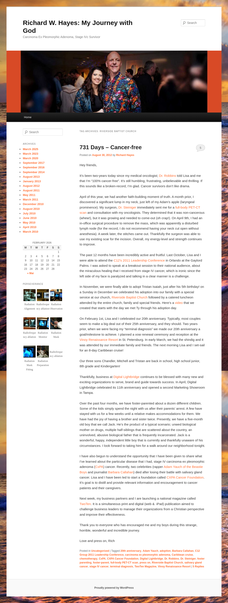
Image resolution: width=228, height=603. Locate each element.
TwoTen (85, 504)
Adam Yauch (150, 550)
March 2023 (30, 153)
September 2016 (34, 167)
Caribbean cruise (182, 554)
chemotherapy (88, 558)
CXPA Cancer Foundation (185, 477)
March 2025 (30, 149)
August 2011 (31, 190)
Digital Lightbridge (126, 377)
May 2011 (29, 195)
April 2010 (29, 227)
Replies (198, 566)
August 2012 (31, 185)
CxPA (99, 467)
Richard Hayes (125, 155)
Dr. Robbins (167, 175)
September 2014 (34, 172)
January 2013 (32, 181)
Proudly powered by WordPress (114, 587)
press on (145, 562)
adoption (165, 550)
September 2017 (34, 162)
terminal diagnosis (121, 566)
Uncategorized (100, 550)
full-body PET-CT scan (124, 562)
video (179, 303)
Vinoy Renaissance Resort (99, 339)
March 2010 (30, 231)
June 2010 (29, 218)
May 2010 (29, 222)
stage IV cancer (99, 566)
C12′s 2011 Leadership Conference (139, 260)
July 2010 (29, 213)
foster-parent (101, 562)
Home (27, 117)
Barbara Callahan (121, 472)
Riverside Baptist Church (129, 297)
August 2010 (31, 208)
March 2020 (30, 158)
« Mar (30, 273)
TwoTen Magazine (145, 566)
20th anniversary (131, 550)
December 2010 (33, 204)
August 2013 (31, 176)
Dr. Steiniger (127, 207)
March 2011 (30, 199)
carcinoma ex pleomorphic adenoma (147, 554)
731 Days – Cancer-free (111, 147)
